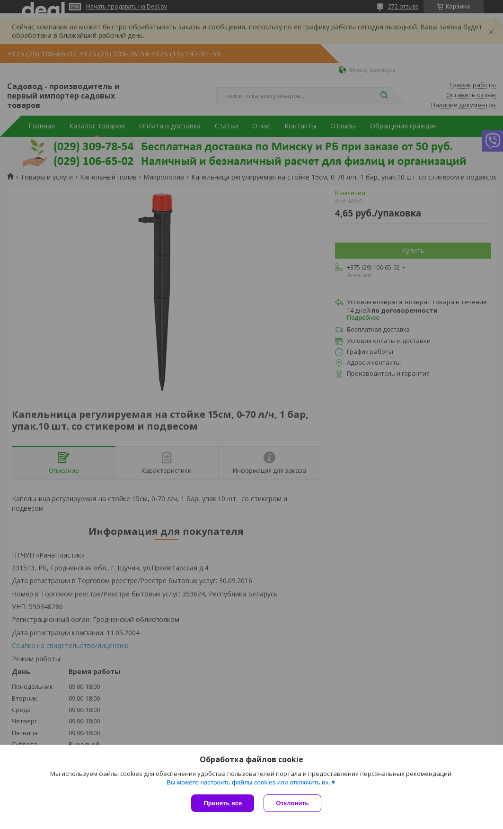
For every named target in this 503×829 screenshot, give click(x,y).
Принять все (222, 803)
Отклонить (292, 803)
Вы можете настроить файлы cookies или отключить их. (248, 782)
